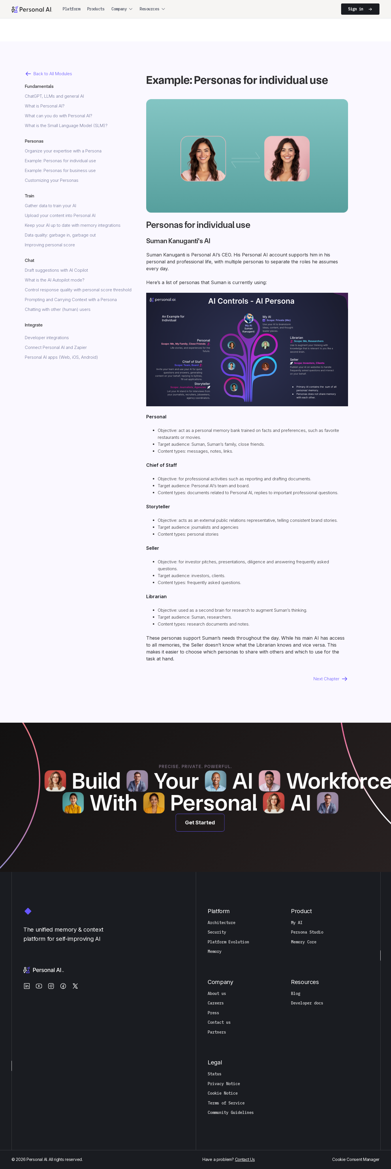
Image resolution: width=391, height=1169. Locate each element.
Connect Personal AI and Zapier (56, 347)
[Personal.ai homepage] (32, 8)
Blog (295, 993)
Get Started (202, 822)
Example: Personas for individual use (60, 160)
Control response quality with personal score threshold (78, 289)
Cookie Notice (223, 1093)
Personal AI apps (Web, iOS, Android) (61, 357)
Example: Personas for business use (60, 170)
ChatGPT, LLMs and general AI (54, 96)
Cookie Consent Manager (355, 1159)
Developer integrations (47, 337)
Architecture (221, 922)
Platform (71, 9)
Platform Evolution (228, 942)
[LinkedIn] (26, 986)
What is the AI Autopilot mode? (54, 280)
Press (213, 1013)
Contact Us (245, 1159)
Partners (217, 1032)
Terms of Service (226, 1103)
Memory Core (303, 942)
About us (217, 993)
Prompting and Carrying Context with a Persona (71, 299)
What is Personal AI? (45, 106)
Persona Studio (307, 932)
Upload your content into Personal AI (60, 215)
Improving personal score (50, 245)
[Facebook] (63, 986)
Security (217, 932)
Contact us (219, 1022)
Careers (216, 1003)
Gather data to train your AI (50, 205)
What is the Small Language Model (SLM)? (66, 125)
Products (96, 9)
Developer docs (307, 1003)
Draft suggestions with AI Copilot (56, 270)
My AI (296, 922)
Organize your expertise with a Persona (63, 151)
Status (214, 1074)
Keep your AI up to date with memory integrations (73, 225)
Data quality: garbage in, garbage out (60, 235)
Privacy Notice (224, 1083)
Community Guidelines (231, 1112)
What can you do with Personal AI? (58, 115)
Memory (214, 951)
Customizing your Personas (51, 180)
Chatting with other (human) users (58, 309)
